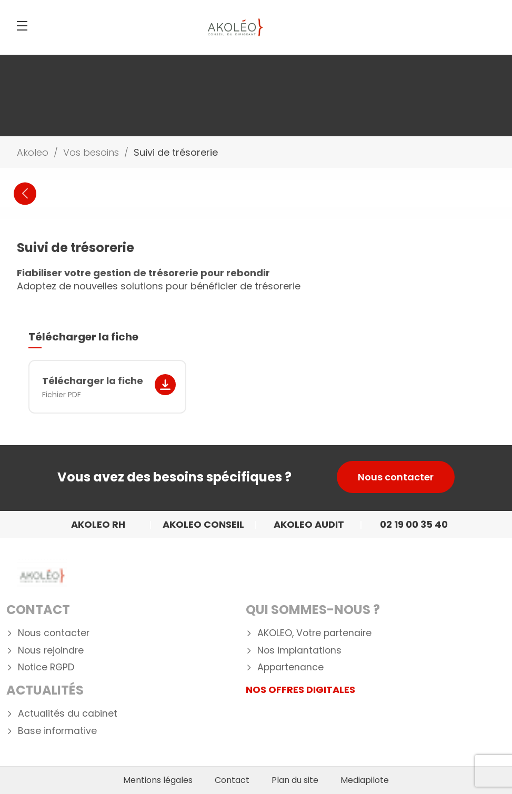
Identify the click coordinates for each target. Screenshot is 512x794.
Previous (25, 193)
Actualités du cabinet (67, 714)
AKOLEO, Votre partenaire (314, 633)
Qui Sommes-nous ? (313, 609)
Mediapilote (364, 780)
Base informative (57, 731)
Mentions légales (158, 780)
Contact (38, 609)
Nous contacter (396, 477)
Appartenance (290, 667)
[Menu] (22, 26)
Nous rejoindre (51, 651)
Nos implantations (299, 651)
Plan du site (295, 780)
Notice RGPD (46, 667)
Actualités (45, 690)
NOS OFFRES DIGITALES (300, 689)
